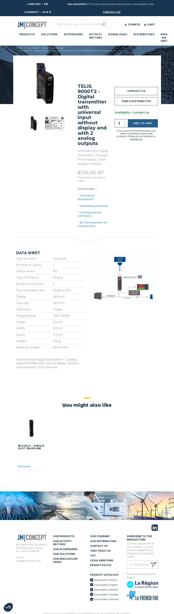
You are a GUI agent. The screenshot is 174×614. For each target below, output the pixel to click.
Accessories (73, 34)
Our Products (63, 536)
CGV (93, 555)
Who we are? (163, 37)
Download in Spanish (106, 589)
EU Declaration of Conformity (92, 224)
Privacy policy (101, 565)
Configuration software (89, 214)
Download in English (106, 584)
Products (27, 34)
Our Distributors (103, 541)
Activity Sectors (95, 36)
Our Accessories (65, 549)
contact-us (111, 12)
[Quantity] (121, 123)
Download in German (106, 599)
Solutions (49, 34)
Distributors (143, 34)
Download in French (105, 579)
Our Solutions (64, 553)
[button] (8, 607)
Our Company (100, 536)
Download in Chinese (106, 594)
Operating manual (94, 205)
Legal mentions (101, 560)
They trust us (100, 550)
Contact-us (99, 545)
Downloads (117, 34)
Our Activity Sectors (62, 543)
